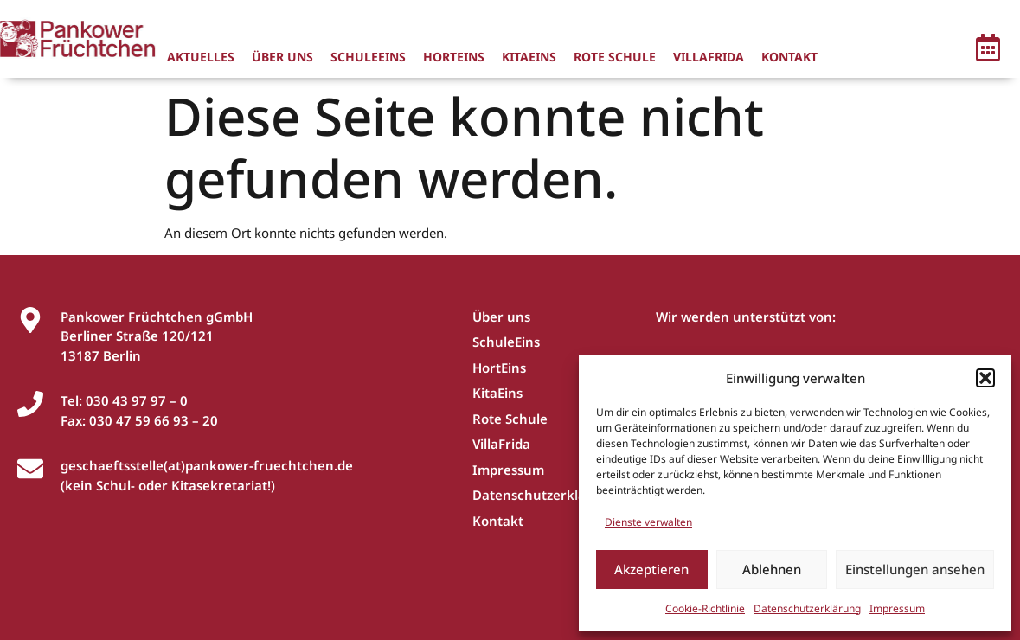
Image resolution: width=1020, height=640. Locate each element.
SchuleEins (368, 56)
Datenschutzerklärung (807, 608)
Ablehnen (771, 569)
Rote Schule (615, 56)
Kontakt (789, 56)
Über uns (282, 56)
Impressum (897, 608)
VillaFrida (708, 56)
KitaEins (529, 56)
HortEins (453, 56)
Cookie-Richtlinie (705, 608)
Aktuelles (200, 56)
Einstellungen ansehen (915, 569)
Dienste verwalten (648, 522)
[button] (985, 378)
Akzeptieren (651, 569)
